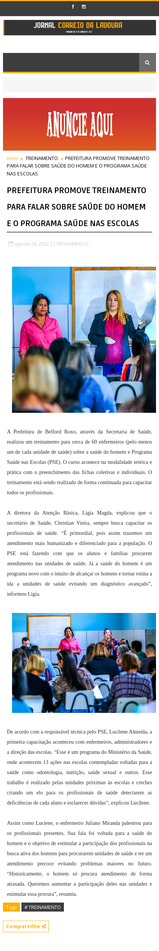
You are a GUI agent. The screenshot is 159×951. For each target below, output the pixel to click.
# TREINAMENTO (42, 907)
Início (12, 158)
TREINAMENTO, (72, 243)
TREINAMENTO (42, 158)
